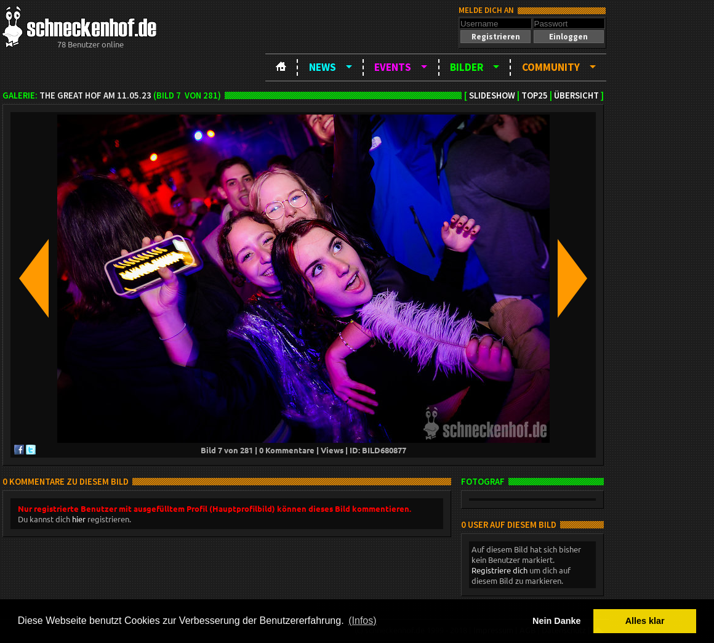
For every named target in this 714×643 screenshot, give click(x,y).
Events (392, 67)
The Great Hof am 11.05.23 (95, 95)
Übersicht (576, 95)
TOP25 (534, 95)
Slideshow (492, 95)
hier (79, 519)
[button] (495, 36)
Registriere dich (499, 570)
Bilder (466, 67)
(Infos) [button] (362, 620)
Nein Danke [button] (556, 621)
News (322, 67)
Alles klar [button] (645, 621)
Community (551, 67)
